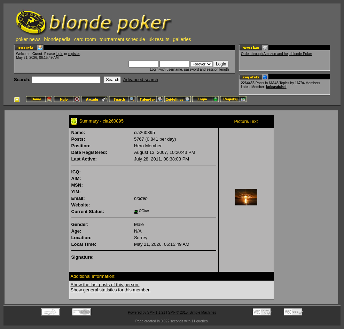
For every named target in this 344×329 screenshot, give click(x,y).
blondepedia (57, 39)
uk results (159, 39)
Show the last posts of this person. (105, 284)
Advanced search (140, 79)
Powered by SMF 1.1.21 (146, 312)
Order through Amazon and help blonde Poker (276, 54)
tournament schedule (122, 39)
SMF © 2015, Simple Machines (192, 312)
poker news (28, 39)
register (74, 54)
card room (85, 39)
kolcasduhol (276, 87)
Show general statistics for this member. (111, 289)
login (59, 54)
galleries (182, 39)
